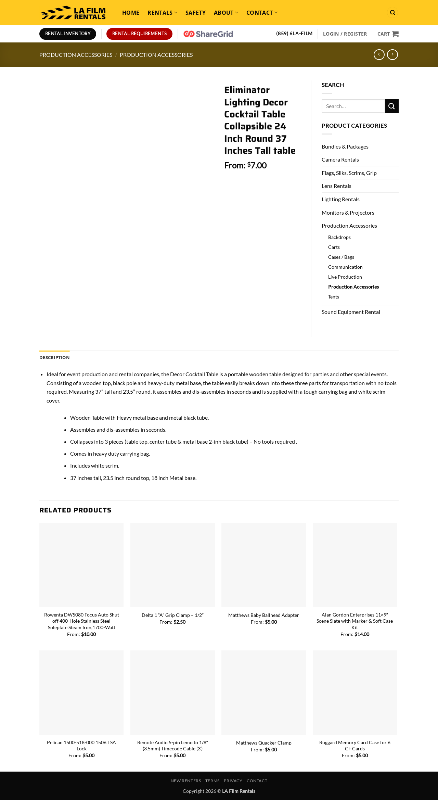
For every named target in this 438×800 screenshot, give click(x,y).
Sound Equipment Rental (351, 311)
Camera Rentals (340, 159)
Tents (333, 297)
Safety (195, 12)
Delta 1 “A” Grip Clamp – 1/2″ (173, 615)
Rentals (162, 12)
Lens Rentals (336, 185)
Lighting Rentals (341, 199)
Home (130, 12)
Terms (212, 780)
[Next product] (379, 54)
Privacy (233, 780)
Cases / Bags (341, 257)
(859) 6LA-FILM (294, 33)
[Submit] (392, 106)
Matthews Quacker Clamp (264, 743)
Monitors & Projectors (348, 212)
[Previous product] (392, 54)
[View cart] (388, 33)
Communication (345, 267)
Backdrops (339, 237)
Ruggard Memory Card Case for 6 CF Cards (354, 745)
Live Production (345, 277)
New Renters (186, 780)
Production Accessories (75, 54)
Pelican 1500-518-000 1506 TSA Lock (81, 745)
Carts (334, 247)
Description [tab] (54, 357)
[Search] (392, 12)
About (226, 12)
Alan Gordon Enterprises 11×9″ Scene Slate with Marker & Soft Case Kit (355, 621)
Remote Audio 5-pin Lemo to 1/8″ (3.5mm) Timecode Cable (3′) (172, 745)
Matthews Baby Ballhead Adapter (263, 615)
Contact (262, 12)
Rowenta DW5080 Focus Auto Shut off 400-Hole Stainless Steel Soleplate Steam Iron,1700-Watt (81, 621)
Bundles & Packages (345, 146)
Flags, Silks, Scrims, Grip (349, 172)
